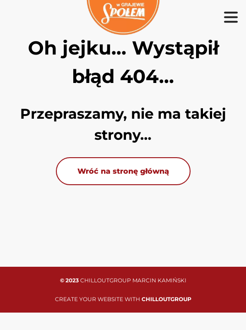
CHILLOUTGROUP (166, 299)
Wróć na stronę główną (123, 171)
